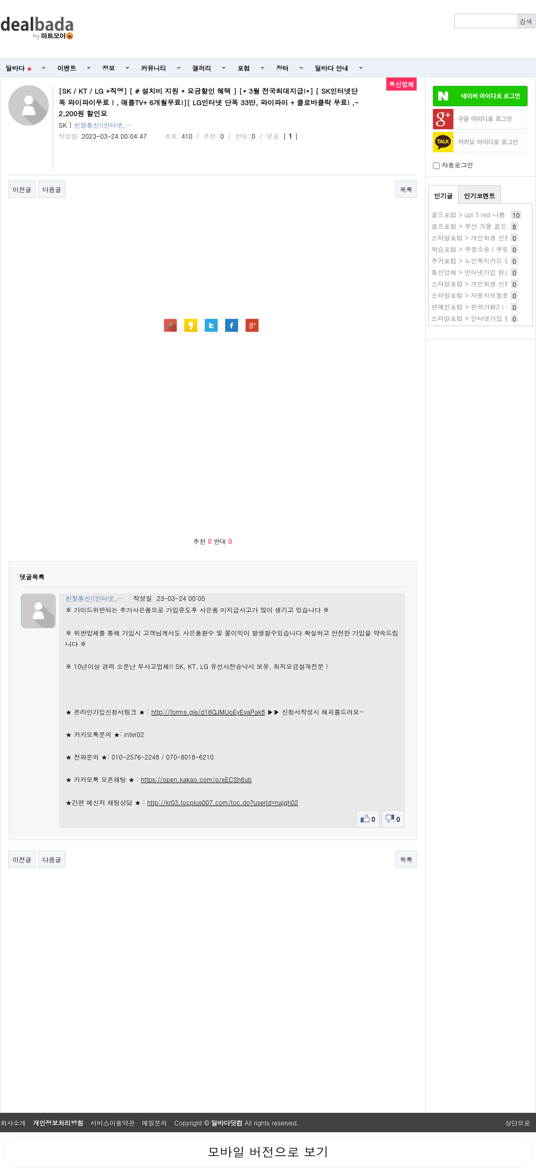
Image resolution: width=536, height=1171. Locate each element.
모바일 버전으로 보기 (268, 1152)
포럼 (244, 67)
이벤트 (67, 67)
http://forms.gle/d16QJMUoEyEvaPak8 (208, 711)
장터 (282, 67)
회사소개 (13, 1122)
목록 (406, 189)
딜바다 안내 (332, 67)
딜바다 (18, 67)
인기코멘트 (479, 195)
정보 (109, 67)
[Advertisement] (480, 401)
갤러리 (202, 67)
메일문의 (154, 1122)
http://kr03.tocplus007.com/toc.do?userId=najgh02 (222, 802)
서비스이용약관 (113, 1122)
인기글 (443, 195)
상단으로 (517, 1122)
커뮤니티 (153, 67)
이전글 (22, 189)
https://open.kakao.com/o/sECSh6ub (196, 779)
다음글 (51, 189)
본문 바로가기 (0, 0)
